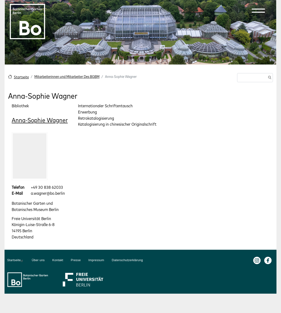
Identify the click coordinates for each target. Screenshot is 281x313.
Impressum (96, 260)
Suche (269, 78)
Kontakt (57, 260)
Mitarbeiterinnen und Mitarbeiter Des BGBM (66, 76)
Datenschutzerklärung (127, 260)
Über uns (38, 260)
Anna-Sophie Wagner (40, 120)
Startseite (21, 77)
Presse (76, 260)
